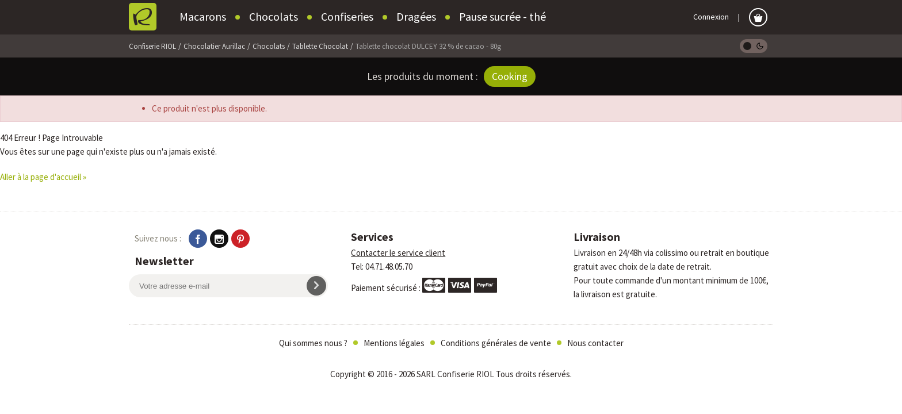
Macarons (202, 16)
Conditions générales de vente (496, 343)
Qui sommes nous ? (313, 343)
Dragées (416, 16)
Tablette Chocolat (320, 46)
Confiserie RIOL (152, 46)
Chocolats (273, 16)
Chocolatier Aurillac (214, 46)
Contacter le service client (398, 252)
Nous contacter (595, 343)
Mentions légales (394, 343)
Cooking (510, 76)
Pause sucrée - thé (502, 16)
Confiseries (347, 16)
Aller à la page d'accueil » (43, 176)
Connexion (711, 17)
